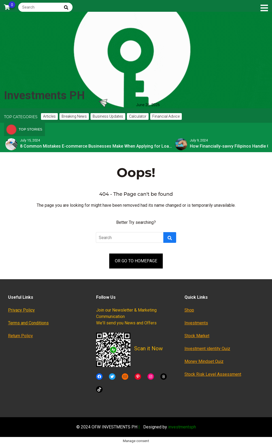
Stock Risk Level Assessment (212, 374)
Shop (189, 310)
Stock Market (196, 335)
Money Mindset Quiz (204, 361)
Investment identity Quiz (207, 348)
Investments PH (44, 95)
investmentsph (182, 426)
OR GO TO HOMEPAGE (136, 260)
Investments (196, 322)
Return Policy (20, 335)
